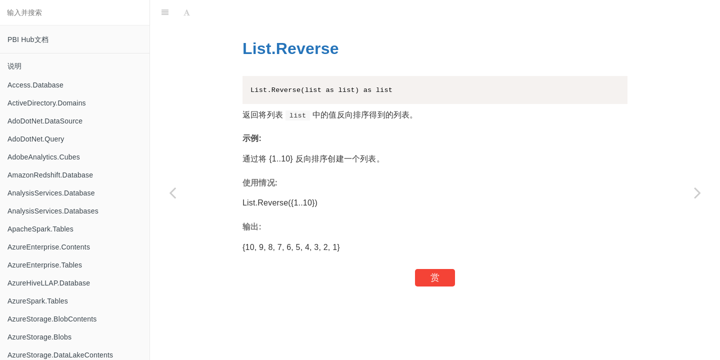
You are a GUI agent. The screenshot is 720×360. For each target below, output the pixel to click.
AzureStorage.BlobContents (52, 319)
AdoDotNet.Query (36, 139)
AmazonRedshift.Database (50, 175)
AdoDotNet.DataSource (45, 121)
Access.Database (36, 85)
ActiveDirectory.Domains (47, 103)
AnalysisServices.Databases (53, 211)
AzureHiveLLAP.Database (49, 283)
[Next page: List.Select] (697, 192)
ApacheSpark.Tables (41, 229)
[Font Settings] (187, 12)
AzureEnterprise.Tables (45, 265)
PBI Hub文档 (28, 40)
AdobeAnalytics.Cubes (44, 157)
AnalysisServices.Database (51, 193)
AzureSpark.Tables (38, 301)
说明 (15, 66)
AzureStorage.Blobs (40, 337)
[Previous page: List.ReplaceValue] (172, 192)
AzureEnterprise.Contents (49, 247)
